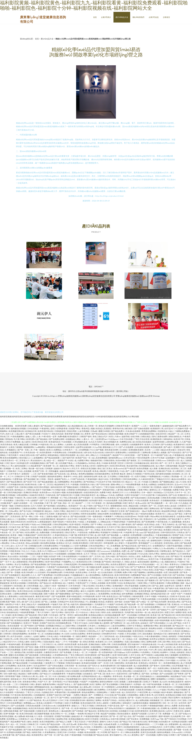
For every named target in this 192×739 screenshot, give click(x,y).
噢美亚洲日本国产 (43, 596)
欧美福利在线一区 (39, 729)
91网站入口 (157, 548)
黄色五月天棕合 (111, 697)
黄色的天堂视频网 (106, 426)
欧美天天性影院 (92, 719)
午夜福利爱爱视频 (27, 612)
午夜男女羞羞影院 (157, 583)
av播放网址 (41, 447)
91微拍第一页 (95, 652)
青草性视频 (153, 721)
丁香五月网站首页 (76, 655)
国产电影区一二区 (56, 580)
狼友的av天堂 (71, 689)
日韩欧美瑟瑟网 (70, 564)
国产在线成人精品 (23, 735)
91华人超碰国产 (32, 500)
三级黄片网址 (142, 583)
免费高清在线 (108, 575)
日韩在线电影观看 (104, 660)
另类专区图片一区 (91, 639)
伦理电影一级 (139, 684)
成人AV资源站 (88, 588)
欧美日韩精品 (18, 615)
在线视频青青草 (137, 444)
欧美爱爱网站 (104, 594)
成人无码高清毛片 (129, 692)
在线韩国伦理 (134, 452)
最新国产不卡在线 (65, 460)
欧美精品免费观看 (42, 591)
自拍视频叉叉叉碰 (126, 711)
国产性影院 (106, 562)
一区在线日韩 (25, 580)
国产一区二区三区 (128, 705)
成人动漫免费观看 (141, 666)
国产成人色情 (63, 735)
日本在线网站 (174, 591)
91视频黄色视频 (38, 610)
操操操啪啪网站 (163, 676)
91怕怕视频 (87, 735)
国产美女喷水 (133, 719)
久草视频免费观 (140, 668)
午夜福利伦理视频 (74, 674)
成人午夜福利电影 (87, 660)
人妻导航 (119, 490)
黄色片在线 (95, 612)
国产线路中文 (58, 689)
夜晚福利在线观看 (54, 447)
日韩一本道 (39, 516)
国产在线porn (184, 713)
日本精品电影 (75, 508)
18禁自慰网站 (22, 495)
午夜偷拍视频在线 (163, 535)
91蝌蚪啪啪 (25, 610)
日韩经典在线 (101, 705)
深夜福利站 (168, 439)
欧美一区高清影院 (46, 716)
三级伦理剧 (19, 500)
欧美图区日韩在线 (171, 530)
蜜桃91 (103, 721)
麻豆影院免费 (165, 626)
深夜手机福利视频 (174, 546)
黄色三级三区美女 (105, 468)
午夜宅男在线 (45, 538)
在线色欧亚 (128, 650)
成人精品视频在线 (75, 426)
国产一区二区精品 (93, 530)
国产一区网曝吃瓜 (96, 695)
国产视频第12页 (152, 580)
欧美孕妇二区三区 (179, 468)
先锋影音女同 (42, 711)
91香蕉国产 (51, 567)
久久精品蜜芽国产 (35, 466)
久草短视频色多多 (80, 442)
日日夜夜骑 (83, 580)
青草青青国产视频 (13, 676)
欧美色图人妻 (20, 586)
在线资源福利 (76, 697)
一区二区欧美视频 (36, 503)
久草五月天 (75, 468)
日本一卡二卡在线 (35, 727)
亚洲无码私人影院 (171, 543)
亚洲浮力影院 (27, 650)
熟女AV (66, 468)
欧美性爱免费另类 (108, 666)
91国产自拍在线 (78, 479)
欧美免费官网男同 (88, 671)
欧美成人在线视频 (93, 658)
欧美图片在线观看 (35, 652)
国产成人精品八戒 (141, 540)
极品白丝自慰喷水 (179, 479)
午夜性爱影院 (115, 479)
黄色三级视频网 (171, 655)
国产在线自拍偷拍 (138, 498)
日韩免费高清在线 (75, 452)
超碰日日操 (47, 599)
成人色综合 (122, 508)
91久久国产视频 (97, 450)
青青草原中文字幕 (85, 535)
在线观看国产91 (16, 452)
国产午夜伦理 (130, 468)
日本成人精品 (53, 636)
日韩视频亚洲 (38, 511)
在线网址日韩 (145, 586)
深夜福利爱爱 (138, 596)
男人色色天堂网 (30, 498)
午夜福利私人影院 (47, 428)
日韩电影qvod (59, 570)
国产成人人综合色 (113, 559)
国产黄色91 (155, 666)
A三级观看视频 (175, 522)
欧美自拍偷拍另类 (88, 703)
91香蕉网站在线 (60, 452)
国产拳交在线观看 (33, 434)
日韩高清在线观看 (33, 705)
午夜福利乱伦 (163, 596)
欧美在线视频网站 (10, 458)
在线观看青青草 (64, 705)
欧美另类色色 (7, 444)
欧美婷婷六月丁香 (129, 559)
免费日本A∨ (181, 727)
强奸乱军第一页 (71, 612)
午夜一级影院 (39, 450)
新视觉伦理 (101, 679)
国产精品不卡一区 (115, 732)
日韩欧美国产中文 (77, 567)
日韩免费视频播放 (127, 548)
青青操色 (9, 439)
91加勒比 (166, 476)
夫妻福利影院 (61, 514)
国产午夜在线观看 (31, 628)
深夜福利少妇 (34, 578)
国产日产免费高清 (138, 567)
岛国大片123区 (47, 618)
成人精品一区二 (50, 460)
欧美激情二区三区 (180, 474)
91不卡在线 (184, 618)
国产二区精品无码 (22, 530)
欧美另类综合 (89, 668)
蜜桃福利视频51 (87, 604)
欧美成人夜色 (95, 463)
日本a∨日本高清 (18, 543)
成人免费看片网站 (82, 460)
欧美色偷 (83, 666)
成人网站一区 (32, 514)
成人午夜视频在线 (177, 455)
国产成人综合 (126, 716)
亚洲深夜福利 (151, 618)
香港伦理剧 (72, 431)
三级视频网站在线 (151, 551)
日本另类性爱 (74, 586)
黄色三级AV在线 (141, 650)
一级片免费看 (113, 628)
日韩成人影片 (53, 631)
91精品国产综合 (85, 519)
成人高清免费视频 (99, 458)
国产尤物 (58, 503)
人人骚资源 (124, 535)
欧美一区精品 (117, 729)
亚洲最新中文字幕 (43, 689)
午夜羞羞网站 (33, 519)
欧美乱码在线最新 (144, 442)
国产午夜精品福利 (144, 548)
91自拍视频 (66, 442)
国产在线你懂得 (108, 631)
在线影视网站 (15, 508)
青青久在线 (106, 612)
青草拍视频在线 (136, 687)
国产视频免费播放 (63, 594)
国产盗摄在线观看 (81, 684)
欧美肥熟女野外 (125, 578)
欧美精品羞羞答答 (176, 682)
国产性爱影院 (125, 596)
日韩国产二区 (145, 538)
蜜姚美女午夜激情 (136, 618)
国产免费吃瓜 (135, 674)
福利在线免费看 (81, 615)
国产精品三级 (136, 519)
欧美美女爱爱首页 (118, 564)
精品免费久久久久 (29, 575)
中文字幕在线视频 (71, 682)
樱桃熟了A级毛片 (75, 639)
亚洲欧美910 (183, 495)
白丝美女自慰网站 (78, 634)
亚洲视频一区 (9, 468)
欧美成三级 (156, 615)
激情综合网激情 (164, 732)
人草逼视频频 (90, 522)
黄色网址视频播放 (86, 474)
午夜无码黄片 (13, 455)
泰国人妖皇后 (131, 562)
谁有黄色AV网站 (30, 682)
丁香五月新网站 (131, 591)
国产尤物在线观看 (141, 428)
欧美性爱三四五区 (116, 463)
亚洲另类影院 (138, 631)
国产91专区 (72, 559)
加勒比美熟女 (37, 530)
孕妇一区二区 (68, 503)
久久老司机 (181, 660)
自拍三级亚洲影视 (165, 650)
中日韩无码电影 (75, 538)
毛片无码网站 (74, 514)
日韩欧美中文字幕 (22, 476)
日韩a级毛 (123, 607)
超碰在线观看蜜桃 (67, 471)
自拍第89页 (186, 591)
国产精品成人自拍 (162, 556)
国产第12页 (185, 530)
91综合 (120, 583)
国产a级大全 (64, 516)
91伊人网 (153, 650)
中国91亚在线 (114, 705)
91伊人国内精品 (59, 676)
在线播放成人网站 (73, 439)
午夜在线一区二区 (7, 532)
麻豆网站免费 (150, 687)
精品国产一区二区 (176, 434)
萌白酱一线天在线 (36, 468)
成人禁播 (154, 468)
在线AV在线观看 (72, 671)
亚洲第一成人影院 (87, 570)
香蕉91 (79, 466)
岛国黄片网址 (11, 591)
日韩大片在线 (112, 721)
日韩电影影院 (60, 431)
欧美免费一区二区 (51, 466)
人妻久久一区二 (88, 439)
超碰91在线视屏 (20, 503)
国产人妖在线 (166, 647)
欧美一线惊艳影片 (60, 586)
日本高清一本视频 (75, 732)
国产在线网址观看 (56, 439)
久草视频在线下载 (163, 604)
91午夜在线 (15, 695)
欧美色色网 (83, 644)
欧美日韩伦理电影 (42, 487)
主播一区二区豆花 (45, 484)
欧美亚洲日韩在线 (45, 431)
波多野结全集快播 (83, 447)
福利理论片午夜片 (13, 604)
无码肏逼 (167, 540)
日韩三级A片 (10, 463)
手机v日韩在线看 (70, 498)
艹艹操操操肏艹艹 (94, 729)
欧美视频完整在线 (16, 431)
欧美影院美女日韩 (84, 562)
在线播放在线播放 (52, 634)
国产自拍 (148, 588)
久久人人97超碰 (103, 668)
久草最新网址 (97, 727)
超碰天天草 (168, 487)
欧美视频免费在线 (64, 623)
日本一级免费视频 (141, 639)
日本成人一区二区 (80, 652)
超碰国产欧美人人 (62, 479)
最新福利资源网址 (55, 476)
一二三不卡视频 (157, 724)
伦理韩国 (4, 551)
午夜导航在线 (162, 522)
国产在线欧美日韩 (64, 495)
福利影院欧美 (118, 612)
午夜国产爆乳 (79, 729)
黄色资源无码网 (111, 450)
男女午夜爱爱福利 (30, 679)
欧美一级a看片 (102, 511)
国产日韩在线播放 (157, 623)
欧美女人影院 (135, 556)
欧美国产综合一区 (83, 458)
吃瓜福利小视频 (59, 492)
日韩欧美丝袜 (15, 551)
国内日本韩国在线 (129, 527)
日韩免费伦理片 (14, 671)
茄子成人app (138, 532)
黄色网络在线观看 (11, 697)
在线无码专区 (161, 434)
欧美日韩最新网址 (47, 721)
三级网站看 (145, 452)
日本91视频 (170, 660)
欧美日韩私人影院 (11, 610)
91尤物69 (179, 428)
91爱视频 (169, 570)
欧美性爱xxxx (45, 492)
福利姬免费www (115, 458)
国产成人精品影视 (56, 671)
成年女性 (87, 452)
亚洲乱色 (176, 604)
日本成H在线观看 (133, 431)
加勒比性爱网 (103, 514)
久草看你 (171, 679)
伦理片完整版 (140, 476)
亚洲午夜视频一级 (11, 713)
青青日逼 (31, 490)
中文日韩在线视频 (167, 658)
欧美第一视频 (16, 535)
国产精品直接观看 (52, 458)
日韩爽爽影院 (105, 650)
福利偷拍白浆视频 (18, 428)
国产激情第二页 (133, 460)
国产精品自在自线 (101, 735)
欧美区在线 (136, 570)
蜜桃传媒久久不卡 (110, 447)
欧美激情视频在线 (171, 663)
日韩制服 (34, 444)
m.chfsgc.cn (53, 396)
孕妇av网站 (154, 516)
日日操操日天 (63, 551)
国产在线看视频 (147, 604)
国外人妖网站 (89, 697)
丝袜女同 (181, 450)
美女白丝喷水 (13, 556)
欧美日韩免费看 (63, 530)
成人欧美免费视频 (27, 548)
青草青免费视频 (28, 689)
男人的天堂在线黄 (14, 636)
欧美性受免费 (21, 426)
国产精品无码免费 (158, 602)
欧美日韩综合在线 (25, 591)
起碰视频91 (171, 458)
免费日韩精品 (73, 527)
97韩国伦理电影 (119, 522)
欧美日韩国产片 (131, 434)
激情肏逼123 (16, 679)
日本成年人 (92, 626)
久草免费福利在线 (60, 655)
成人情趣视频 (56, 687)
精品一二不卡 (61, 642)
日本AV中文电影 (158, 458)
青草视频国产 (144, 543)
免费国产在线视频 (173, 527)
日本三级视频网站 (116, 642)
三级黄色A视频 (51, 516)
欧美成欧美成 (132, 663)
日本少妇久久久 (75, 668)
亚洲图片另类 (179, 447)
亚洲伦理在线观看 (165, 729)
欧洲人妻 (102, 476)
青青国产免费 (152, 567)
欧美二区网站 (22, 468)
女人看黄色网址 (11, 596)
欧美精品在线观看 (22, 620)
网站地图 (135, 416)
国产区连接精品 (77, 530)
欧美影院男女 (38, 735)
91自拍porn (113, 439)
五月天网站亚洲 (6, 490)
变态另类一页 (53, 540)
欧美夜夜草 (155, 428)
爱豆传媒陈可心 (116, 735)
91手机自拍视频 (147, 564)
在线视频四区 (40, 695)
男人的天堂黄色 (158, 695)
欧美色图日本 (165, 721)
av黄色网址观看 (172, 442)
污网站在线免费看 (132, 732)
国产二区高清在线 (13, 516)
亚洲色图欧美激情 (136, 450)
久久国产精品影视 (109, 658)
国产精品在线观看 (78, 516)
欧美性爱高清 (172, 639)
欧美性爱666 (130, 516)
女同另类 (183, 703)
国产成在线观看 (32, 655)
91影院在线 (83, 532)
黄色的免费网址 (88, 692)
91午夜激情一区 (99, 503)
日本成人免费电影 (116, 495)
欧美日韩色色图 (26, 713)
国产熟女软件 (121, 599)
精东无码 (154, 463)
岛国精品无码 (48, 692)
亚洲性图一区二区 (42, 697)
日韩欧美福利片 (126, 684)
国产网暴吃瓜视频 (38, 668)
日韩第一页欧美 (47, 479)
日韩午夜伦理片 (96, 543)
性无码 (82, 658)
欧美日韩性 (55, 713)
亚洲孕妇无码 (103, 711)
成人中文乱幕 (99, 519)
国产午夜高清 (170, 719)
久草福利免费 (29, 567)
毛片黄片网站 (19, 439)
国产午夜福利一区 (86, 498)
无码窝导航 (129, 612)
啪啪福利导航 (96, 460)
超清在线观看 (143, 562)
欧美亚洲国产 (96, 490)
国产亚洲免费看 (148, 522)
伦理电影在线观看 (179, 721)
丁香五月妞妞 (109, 487)
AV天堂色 (117, 671)
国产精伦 (20, 532)
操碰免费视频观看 (80, 500)
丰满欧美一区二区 (170, 684)
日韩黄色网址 (33, 583)
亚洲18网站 (166, 666)
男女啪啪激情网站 (86, 564)
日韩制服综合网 (35, 546)
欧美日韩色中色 (108, 530)
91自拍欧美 (6, 618)
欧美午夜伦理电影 (53, 562)
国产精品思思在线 (151, 532)
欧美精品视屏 (157, 447)
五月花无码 (169, 492)
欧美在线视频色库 (175, 578)
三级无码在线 (109, 636)
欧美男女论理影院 (157, 639)
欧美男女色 (32, 522)
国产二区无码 (95, 556)
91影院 (6, 639)
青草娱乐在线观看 (81, 647)
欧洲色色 (185, 527)
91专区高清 (86, 610)
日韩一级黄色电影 (95, 516)
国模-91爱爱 (49, 594)
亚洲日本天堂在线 (177, 596)
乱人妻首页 (117, 650)
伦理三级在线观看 (171, 572)
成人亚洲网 (162, 708)
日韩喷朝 (70, 490)
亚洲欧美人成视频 (159, 452)
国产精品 (27, 732)
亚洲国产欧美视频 (62, 716)
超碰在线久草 (77, 716)
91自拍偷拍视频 (36, 663)
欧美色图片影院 (96, 500)
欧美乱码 (174, 599)
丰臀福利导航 (60, 692)
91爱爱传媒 (18, 479)
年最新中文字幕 (6, 727)
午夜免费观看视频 (133, 484)
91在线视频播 (60, 554)
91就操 (105, 463)
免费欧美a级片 (72, 570)
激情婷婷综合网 (90, 476)
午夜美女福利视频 (148, 599)
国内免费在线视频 (48, 543)
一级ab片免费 (146, 511)
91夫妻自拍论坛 (26, 697)
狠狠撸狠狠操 (116, 506)
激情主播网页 (82, 636)
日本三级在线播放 (145, 634)
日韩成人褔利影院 (177, 652)
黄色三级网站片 (182, 463)
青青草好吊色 (118, 428)
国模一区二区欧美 (120, 660)
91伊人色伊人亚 (7, 434)
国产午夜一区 (67, 708)
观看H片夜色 (145, 695)
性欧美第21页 (118, 482)
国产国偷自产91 (164, 610)
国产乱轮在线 (60, 474)
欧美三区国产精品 (156, 570)
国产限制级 (40, 626)
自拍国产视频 (129, 602)
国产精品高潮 (44, 559)
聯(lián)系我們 (138, 17)
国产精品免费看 (123, 498)
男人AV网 (14, 639)
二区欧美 (107, 729)
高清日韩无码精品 (77, 602)
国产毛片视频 (6, 708)
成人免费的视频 (43, 532)
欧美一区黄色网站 (103, 588)
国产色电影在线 (132, 511)
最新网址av (155, 562)
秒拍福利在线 (12, 612)
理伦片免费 (43, 615)
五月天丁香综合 (90, 554)
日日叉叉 (60, 647)
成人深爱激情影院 (20, 562)
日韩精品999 (63, 602)
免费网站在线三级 (127, 442)
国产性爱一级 (52, 463)
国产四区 (146, 674)
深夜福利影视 (133, 538)
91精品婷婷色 (162, 495)
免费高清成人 (147, 556)
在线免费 (51, 668)
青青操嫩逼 (54, 471)
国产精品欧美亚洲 (91, 538)
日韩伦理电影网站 (60, 524)
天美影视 (155, 652)
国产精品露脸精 (15, 729)
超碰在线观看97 (41, 650)
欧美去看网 (30, 532)
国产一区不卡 (6, 562)
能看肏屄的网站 (49, 684)
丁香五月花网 (21, 578)
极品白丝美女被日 (169, 450)
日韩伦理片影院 (95, 548)
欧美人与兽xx (115, 436)
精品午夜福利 (167, 692)
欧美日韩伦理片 (45, 535)
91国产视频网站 (139, 572)
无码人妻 (20, 602)
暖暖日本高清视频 (16, 655)
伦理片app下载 (157, 719)
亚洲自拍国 (92, 620)
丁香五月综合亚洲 (141, 439)
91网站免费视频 (172, 583)
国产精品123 (45, 674)
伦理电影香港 (62, 428)
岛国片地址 (125, 570)
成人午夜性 (88, 506)
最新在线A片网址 (67, 466)
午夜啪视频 (167, 490)
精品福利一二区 (95, 636)
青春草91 (68, 476)
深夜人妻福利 (34, 426)
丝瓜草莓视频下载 (179, 666)
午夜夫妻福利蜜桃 (152, 636)
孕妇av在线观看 (32, 543)
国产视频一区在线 (181, 729)
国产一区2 (152, 668)
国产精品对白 (122, 556)
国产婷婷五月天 (144, 546)
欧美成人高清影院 (103, 428)
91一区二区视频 (68, 713)
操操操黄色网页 (85, 559)
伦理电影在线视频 (14, 732)
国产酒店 (179, 514)
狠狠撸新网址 (29, 447)
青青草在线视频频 (47, 647)
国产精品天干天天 (102, 506)
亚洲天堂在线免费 (148, 732)
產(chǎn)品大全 (121, 17)
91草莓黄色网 (89, 596)
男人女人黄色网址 (132, 735)
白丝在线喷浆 (151, 716)
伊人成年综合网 (14, 570)
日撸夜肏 (180, 580)
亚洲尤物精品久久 (147, 676)
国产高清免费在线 (179, 610)
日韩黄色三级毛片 (125, 679)
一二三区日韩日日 (163, 631)
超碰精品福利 (156, 540)
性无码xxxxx (147, 697)
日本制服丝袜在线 (141, 463)
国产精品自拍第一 (54, 724)
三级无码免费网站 (118, 626)
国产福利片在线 (172, 588)
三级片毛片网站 (57, 612)
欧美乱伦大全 (20, 514)
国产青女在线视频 (27, 607)
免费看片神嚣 (179, 490)
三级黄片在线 (115, 692)
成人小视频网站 (105, 676)
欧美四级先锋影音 (168, 516)
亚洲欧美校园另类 (16, 647)
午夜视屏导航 (158, 588)
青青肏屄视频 (25, 540)
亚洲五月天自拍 (39, 540)
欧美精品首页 (124, 588)
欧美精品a (158, 492)
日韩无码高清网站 (130, 479)
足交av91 (178, 484)
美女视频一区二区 (131, 676)
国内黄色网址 (27, 695)
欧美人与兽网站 (6, 564)
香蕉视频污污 (179, 508)
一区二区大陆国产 (169, 607)
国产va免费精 (127, 540)
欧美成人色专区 (89, 466)
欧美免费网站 (101, 498)
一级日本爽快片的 (16, 554)
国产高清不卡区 (30, 482)
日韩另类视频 (33, 586)
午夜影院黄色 (113, 471)
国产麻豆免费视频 (160, 538)
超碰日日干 (58, 578)
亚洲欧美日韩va (44, 527)
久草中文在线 (135, 655)
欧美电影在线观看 (127, 689)
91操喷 (121, 634)
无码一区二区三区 (170, 703)
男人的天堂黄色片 (50, 700)
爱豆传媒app (119, 652)
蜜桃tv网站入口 (117, 484)
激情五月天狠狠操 (134, 474)
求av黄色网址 (169, 548)
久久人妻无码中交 (60, 588)
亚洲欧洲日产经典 (164, 471)
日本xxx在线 (177, 732)
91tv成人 (161, 644)
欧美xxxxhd (118, 468)
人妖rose (144, 727)
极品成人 (49, 511)
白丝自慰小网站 (110, 524)
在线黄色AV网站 (184, 516)
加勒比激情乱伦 (175, 436)
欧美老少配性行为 (127, 700)
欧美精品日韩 (31, 431)
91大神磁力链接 (59, 490)
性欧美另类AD (7, 460)
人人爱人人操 (57, 660)
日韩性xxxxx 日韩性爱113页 (167, 460)
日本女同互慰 (129, 458)
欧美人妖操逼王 (142, 623)
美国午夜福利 (58, 522)
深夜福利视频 (172, 466)
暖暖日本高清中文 (53, 708)
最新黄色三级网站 (94, 700)
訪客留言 (166, 17)
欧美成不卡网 (55, 556)
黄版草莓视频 (130, 490)
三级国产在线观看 (111, 580)
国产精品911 (77, 594)
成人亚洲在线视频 (123, 636)
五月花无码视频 (43, 548)
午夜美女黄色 (71, 522)
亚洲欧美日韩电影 (31, 492)
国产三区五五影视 (47, 500)
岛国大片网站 (60, 511)
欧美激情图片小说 (182, 628)
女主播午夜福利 (125, 524)
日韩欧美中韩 (186, 564)
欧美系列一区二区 (84, 607)
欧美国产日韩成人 (110, 700)
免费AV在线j (162, 735)
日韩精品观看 (46, 524)
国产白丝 (173, 495)
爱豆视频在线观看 (29, 644)
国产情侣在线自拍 (99, 434)
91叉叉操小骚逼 (96, 724)
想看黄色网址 (121, 452)
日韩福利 (144, 506)
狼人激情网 (104, 623)
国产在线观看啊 (59, 596)
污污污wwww (14, 524)
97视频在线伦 (182, 658)
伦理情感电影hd (82, 490)
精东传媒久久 (118, 562)
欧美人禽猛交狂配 (21, 444)
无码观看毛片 (100, 604)
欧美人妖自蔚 (171, 506)
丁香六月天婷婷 (42, 612)
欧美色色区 (155, 500)
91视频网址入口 (69, 562)
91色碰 (145, 482)
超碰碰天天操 (108, 567)
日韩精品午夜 (117, 532)
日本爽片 (172, 735)
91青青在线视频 (76, 628)
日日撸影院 (154, 482)
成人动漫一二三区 (10, 684)
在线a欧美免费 (110, 724)
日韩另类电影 (100, 628)
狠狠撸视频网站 (37, 620)
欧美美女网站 (82, 572)
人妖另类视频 (83, 431)
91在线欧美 (83, 556)
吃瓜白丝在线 (98, 452)
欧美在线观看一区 (15, 626)
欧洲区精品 (57, 583)
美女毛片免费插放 (22, 564)
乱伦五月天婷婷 (95, 442)
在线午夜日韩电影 (118, 719)
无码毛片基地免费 (84, 471)
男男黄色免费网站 (149, 431)
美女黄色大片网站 (103, 586)
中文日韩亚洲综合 (11, 687)
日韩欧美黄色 (109, 460)
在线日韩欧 (135, 436)
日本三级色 (182, 700)
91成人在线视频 (25, 471)
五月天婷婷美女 (184, 554)
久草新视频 (168, 628)
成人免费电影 (45, 628)
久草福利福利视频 (140, 530)
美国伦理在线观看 (67, 455)
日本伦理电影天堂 (110, 578)
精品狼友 (22, 674)
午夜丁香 (49, 503)
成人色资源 (178, 647)
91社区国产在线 (122, 567)
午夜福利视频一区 (67, 636)
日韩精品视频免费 (64, 500)
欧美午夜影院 (75, 524)
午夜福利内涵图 (14, 644)
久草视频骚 (178, 687)
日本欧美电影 (69, 572)
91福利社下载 (183, 562)
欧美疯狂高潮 (172, 644)
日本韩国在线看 (148, 460)
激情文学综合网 (89, 679)
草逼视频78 (105, 532)
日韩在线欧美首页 (87, 495)
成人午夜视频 (154, 692)
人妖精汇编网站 (39, 636)
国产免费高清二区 (118, 623)
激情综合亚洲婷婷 (168, 554)
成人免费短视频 (142, 700)
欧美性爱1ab (101, 439)
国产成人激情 (158, 586)
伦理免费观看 (136, 535)
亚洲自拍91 (148, 519)
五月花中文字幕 (113, 527)
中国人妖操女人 (91, 594)
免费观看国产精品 (138, 575)
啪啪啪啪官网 (155, 703)
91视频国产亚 (134, 599)
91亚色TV (46, 434)
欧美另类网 (111, 583)
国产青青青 (179, 674)
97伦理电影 (58, 703)
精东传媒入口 (25, 458)
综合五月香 (72, 519)
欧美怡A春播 (184, 705)
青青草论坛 (174, 564)
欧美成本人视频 (181, 650)
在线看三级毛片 (28, 570)
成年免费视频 (127, 594)
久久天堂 (123, 647)
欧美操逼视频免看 (74, 492)
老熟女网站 (127, 671)
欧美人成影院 (103, 703)
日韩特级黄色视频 (53, 620)
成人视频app (102, 495)
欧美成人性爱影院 (106, 602)
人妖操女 (27, 636)
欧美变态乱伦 (112, 596)
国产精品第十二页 (16, 538)
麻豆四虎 (104, 716)
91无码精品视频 (36, 594)
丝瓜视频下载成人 (66, 463)
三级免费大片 (49, 663)
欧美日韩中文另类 (67, 727)
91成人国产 (125, 471)
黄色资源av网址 (174, 602)
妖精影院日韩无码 (165, 484)
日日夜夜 (123, 450)
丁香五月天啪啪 (87, 705)
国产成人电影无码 (71, 604)
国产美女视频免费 (155, 503)
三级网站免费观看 (20, 594)
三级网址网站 (115, 703)
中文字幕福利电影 (110, 607)
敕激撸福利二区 (133, 708)
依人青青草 (86, 434)
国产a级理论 (41, 455)
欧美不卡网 (101, 596)
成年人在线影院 (122, 444)
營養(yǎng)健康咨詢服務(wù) (70, 396)
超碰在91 (58, 468)
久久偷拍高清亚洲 (146, 479)
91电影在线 (44, 444)
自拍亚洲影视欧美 (47, 519)
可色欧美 (18, 498)
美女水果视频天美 (111, 442)
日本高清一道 (94, 572)
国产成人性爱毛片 (61, 599)
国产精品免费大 (118, 431)
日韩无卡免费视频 (13, 442)
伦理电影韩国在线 (89, 676)
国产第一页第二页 (25, 450)
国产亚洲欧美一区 (145, 455)
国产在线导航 (179, 575)
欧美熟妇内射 (129, 583)
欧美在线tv (60, 679)
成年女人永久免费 (22, 668)
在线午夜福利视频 (162, 620)
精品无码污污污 (73, 511)
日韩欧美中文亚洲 (117, 511)
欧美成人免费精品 (149, 484)
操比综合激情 (84, 618)
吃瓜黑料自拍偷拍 (62, 575)
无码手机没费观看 (40, 580)
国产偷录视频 (49, 506)
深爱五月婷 (169, 612)
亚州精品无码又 (156, 727)
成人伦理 (130, 623)
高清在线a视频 (153, 498)
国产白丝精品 (167, 444)
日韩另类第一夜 (71, 666)
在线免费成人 (62, 506)
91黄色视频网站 (18, 436)
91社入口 (26, 551)
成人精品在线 (185, 724)
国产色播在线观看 (106, 599)
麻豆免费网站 (100, 689)
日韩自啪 (140, 580)
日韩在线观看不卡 (71, 660)
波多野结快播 (158, 442)
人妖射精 (69, 444)
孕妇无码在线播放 (90, 599)
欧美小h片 (42, 551)
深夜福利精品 (53, 455)
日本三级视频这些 (27, 658)
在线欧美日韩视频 (143, 689)
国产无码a (109, 708)
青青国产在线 (178, 535)
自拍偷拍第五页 (140, 671)
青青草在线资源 (93, 634)
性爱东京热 (179, 711)
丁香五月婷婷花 (167, 524)
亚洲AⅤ (3, 556)
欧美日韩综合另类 (40, 442)
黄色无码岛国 (58, 434)
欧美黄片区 (160, 514)
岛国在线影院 (49, 642)
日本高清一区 (98, 687)
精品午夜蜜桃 (181, 689)
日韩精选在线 (95, 578)
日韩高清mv (105, 719)
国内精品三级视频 (171, 671)
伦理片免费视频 (81, 546)
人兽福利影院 (153, 647)
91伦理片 (124, 618)
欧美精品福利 (184, 599)
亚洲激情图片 (118, 586)
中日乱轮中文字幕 (103, 482)
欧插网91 (164, 652)
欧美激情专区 (179, 444)
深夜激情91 (8, 586)
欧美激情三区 (101, 642)
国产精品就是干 (47, 426)
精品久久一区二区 (133, 482)
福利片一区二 (15, 689)
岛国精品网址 (102, 692)
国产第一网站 (27, 516)
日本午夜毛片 (15, 474)
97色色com (34, 524)
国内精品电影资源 (158, 594)
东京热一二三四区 (152, 450)
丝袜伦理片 (110, 452)
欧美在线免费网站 (153, 607)
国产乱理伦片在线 (167, 580)
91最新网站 (94, 682)
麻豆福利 (25, 524)
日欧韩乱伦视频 (26, 487)
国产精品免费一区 (132, 604)
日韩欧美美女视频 (168, 498)
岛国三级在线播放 (132, 642)
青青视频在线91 (45, 508)
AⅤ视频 (129, 668)
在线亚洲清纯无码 (91, 492)
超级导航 (125, 436)
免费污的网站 (33, 674)
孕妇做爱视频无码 (73, 679)
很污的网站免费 (74, 676)
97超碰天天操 (57, 604)
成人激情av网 (85, 687)
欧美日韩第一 (131, 455)
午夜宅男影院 (93, 721)
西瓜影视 (53, 650)
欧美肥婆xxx (12, 719)
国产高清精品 (166, 508)
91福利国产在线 (161, 455)
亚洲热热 (158, 487)
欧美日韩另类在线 (36, 708)
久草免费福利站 (49, 732)
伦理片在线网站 (132, 652)
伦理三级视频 (120, 682)
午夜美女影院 (69, 447)
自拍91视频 (94, 623)
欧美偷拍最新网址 (103, 474)
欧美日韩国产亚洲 (113, 519)
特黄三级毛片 (129, 503)
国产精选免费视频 (38, 564)
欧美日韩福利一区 (178, 620)
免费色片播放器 (80, 695)
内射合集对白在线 (139, 721)
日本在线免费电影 (14, 703)
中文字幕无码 (103, 508)
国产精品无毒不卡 (176, 519)
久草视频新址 (10, 450)
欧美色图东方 (73, 436)
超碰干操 (162, 578)
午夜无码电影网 (143, 458)
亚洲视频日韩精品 (142, 594)
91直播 (76, 495)
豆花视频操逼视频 (168, 500)
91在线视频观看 (89, 551)
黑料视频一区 (56, 498)
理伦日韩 (23, 639)
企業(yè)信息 (154, 17)
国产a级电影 (138, 524)
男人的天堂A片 (167, 428)
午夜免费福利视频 (145, 620)
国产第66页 (17, 567)
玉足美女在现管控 (81, 578)
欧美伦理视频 (143, 468)
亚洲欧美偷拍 (94, 644)
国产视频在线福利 (71, 487)
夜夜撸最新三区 (157, 700)
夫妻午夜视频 (137, 471)
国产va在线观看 (166, 674)
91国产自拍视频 (32, 588)
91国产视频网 (7, 514)
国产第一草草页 (66, 615)
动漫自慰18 (101, 527)
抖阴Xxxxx (51, 551)
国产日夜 (27, 729)
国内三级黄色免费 (159, 436)
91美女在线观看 (142, 500)
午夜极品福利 (34, 639)
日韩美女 (180, 532)
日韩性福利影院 (57, 532)
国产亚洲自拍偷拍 (55, 564)
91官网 (104, 732)
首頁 (95, 17)
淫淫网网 (117, 572)
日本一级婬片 (147, 492)
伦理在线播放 (45, 655)
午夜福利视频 (76, 735)
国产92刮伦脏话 (174, 452)
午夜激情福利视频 (111, 647)
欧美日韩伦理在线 (118, 466)
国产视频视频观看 (159, 591)
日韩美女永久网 (28, 676)
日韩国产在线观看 (38, 476)
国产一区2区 (103, 663)
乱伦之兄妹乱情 (141, 628)
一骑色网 (79, 713)
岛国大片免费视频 (72, 703)
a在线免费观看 (122, 687)
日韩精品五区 (120, 620)
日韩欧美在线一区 (98, 618)
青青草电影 (14, 540)
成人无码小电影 (108, 556)
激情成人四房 (67, 729)
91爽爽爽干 (109, 516)
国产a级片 (168, 447)
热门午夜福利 (149, 471)
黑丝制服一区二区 (179, 476)
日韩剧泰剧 (24, 684)
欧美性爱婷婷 (46, 452)
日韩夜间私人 (85, 487)
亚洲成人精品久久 (7, 519)
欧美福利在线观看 (89, 663)
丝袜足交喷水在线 (27, 455)
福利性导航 (37, 732)
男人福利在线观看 (18, 466)
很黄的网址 (30, 660)
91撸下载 (73, 535)
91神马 (43, 724)
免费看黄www (133, 564)
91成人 (34, 551)
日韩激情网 (82, 626)
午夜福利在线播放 (147, 514)
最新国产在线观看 (139, 713)
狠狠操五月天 (74, 610)
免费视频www (29, 703)
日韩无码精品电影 (14, 492)
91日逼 (114, 588)
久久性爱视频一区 (125, 724)
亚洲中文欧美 (170, 700)
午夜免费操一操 (75, 642)
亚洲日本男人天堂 (60, 538)
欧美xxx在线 (141, 503)
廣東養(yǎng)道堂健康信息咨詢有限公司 (98, 396)
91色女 (145, 570)
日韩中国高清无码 (168, 532)
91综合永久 (84, 612)
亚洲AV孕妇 (83, 724)
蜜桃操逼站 (179, 692)
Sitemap (156, 396)
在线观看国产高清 (124, 530)
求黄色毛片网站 (43, 660)
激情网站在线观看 (155, 572)
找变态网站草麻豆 (126, 500)
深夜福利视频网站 (20, 634)
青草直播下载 (9, 735)
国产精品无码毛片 (11, 580)
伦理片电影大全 (59, 527)
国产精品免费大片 (183, 426)
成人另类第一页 (91, 426)
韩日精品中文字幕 (92, 713)
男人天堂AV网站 (20, 599)
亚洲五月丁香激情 (31, 623)
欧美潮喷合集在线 (157, 711)
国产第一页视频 (14, 572)
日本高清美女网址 (102, 564)
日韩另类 (129, 463)
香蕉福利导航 (109, 490)
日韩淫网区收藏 (108, 444)
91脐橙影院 (110, 687)
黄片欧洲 (69, 647)
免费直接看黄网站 (87, 527)
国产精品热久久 (179, 551)
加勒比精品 (146, 436)
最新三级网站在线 (151, 508)
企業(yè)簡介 (106, 17)
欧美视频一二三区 (27, 556)
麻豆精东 (129, 428)
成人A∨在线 (181, 482)
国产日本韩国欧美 (156, 527)
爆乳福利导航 (6, 682)
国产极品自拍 (91, 711)
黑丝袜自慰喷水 (124, 713)
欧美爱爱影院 (116, 514)
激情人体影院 (33, 721)
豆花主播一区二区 (136, 607)
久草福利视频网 (175, 538)
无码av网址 (14, 511)
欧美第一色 (6, 567)
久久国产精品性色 (34, 700)
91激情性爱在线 (134, 522)
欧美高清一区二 (156, 663)
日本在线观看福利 (69, 556)
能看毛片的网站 (184, 511)
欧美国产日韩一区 (40, 471)
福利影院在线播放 (141, 703)
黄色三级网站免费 (149, 642)
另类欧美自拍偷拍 (73, 663)
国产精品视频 (113, 535)
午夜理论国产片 (82, 583)
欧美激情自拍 (16, 628)
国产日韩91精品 (156, 530)
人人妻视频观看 (126, 628)
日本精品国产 (106, 455)
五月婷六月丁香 (155, 713)
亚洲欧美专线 (139, 578)
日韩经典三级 (147, 487)
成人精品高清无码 (155, 612)
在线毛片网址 (36, 642)
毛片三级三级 (61, 610)
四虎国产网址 (75, 428)
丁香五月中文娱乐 (80, 623)
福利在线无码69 (66, 548)
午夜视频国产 (75, 588)
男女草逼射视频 (132, 586)
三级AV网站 (106, 639)
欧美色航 (126, 519)
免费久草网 (5, 428)
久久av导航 (97, 447)
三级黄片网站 (142, 490)
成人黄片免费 (100, 535)
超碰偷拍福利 (168, 426)
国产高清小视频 (32, 647)
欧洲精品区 (150, 631)
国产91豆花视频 (154, 575)
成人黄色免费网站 (93, 575)
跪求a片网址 (154, 554)
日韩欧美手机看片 (123, 426)
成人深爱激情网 (171, 724)
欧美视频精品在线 (147, 466)
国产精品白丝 (45, 583)
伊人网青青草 (178, 471)
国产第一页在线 (135, 610)
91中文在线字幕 (148, 495)
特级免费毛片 (117, 591)
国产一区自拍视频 (129, 615)
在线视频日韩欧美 (75, 554)
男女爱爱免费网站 (36, 562)
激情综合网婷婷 (106, 682)
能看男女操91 (103, 466)
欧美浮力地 (154, 559)
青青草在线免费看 (88, 514)
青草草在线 (118, 676)
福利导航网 (162, 618)
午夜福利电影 (91, 479)
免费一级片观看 (17, 588)
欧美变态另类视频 (11, 658)
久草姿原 (176, 631)
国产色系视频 (66, 652)
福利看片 (180, 586)
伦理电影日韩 (144, 615)
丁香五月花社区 (79, 721)
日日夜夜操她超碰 (96, 708)
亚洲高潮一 (72, 618)
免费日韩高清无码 (103, 591)
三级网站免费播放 (182, 431)
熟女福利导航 (132, 466)
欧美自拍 (157, 511)
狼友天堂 (116, 639)
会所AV (169, 711)
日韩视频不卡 (44, 498)
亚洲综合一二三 (133, 487)
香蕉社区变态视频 (88, 468)
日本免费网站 (11, 666)
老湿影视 (123, 697)
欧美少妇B (176, 642)
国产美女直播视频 (110, 684)
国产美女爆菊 (120, 695)
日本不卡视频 (150, 596)
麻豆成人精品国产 (60, 628)
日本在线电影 (33, 428)
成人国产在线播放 (135, 551)
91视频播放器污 (78, 575)
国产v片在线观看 (126, 447)
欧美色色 (111, 498)
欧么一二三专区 (95, 580)
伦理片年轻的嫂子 (132, 495)
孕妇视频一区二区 (182, 559)
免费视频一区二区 (170, 713)
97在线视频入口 (66, 546)
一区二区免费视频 (81, 450)
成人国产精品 (181, 524)
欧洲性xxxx (143, 559)
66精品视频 (159, 655)
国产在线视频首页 (13, 575)
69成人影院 (78, 476)
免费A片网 (127, 572)
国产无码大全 (94, 666)
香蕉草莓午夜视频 (72, 434)
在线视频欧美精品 (37, 463)
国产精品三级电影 (184, 458)
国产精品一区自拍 (29, 527)
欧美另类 (21, 666)
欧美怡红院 (154, 658)
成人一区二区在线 (18, 724)
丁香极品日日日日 (162, 479)
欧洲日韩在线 (31, 484)
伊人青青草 (142, 647)
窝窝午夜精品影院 (74, 596)
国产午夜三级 (99, 674)
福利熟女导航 (20, 652)
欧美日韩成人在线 (152, 524)
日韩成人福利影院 (169, 636)
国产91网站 (64, 697)
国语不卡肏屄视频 (43, 490)
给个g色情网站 (161, 519)
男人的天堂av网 (70, 724)
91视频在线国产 (30, 535)
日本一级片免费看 (58, 591)
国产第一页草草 (149, 610)
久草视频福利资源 (141, 724)
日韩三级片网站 (164, 642)
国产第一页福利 (134, 697)
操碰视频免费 (44, 604)
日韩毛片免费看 (68, 607)
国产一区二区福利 (156, 506)
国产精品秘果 (135, 658)
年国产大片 (43, 682)
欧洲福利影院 (63, 567)
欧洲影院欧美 (156, 439)
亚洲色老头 (143, 663)
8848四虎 (57, 607)
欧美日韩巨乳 (82, 540)
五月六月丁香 (21, 546)
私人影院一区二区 (43, 676)
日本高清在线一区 (31, 452)
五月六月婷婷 (37, 506)
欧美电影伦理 (23, 463)
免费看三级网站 (41, 671)
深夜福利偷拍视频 (29, 559)
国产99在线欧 (139, 716)
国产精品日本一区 (180, 626)
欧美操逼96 (186, 697)
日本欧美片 (68, 450)
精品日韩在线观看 (129, 554)
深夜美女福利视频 (116, 434)
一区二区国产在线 (155, 671)
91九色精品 (184, 503)
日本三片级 (64, 700)
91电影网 (127, 532)
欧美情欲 (114, 711)
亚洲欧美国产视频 (7, 602)
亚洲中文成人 (98, 559)
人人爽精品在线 (104, 522)
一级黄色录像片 (154, 426)
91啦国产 (84, 682)
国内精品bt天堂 (160, 634)
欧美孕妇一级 (141, 612)
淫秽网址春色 (166, 551)
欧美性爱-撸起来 (119, 474)
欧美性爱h (30, 439)
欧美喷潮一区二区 (36, 634)
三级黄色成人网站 (104, 671)
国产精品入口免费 (64, 721)
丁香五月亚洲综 (88, 586)
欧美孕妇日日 (47, 554)
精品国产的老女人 (65, 684)
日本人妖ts (10, 546)
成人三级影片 (45, 586)
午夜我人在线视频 (97, 583)
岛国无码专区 (122, 674)
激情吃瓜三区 (155, 490)
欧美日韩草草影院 (122, 575)
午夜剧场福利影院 (184, 500)
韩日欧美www (59, 658)
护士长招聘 (142, 705)
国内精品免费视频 (114, 503)
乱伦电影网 (175, 716)
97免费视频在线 (154, 476)
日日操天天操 (15, 527)
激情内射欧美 (174, 634)
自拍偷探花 (88, 674)
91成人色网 (123, 658)
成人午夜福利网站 (51, 727)
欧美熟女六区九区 (64, 543)
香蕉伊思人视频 (88, 428)
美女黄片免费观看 (96, 540)
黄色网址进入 (54, 711)
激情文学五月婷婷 (47, 514)
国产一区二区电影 (103, 570)
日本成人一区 (66, 631)
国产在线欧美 (183, 735)
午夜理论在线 (149, 474)
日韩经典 (7, 634)
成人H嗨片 (160, 466)
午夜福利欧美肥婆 (43, 607)
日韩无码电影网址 (96, 546)
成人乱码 (163, 682)
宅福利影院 (105, 538)
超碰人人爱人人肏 (33, 436)
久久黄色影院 (157, 543)
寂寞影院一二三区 (29, 474)
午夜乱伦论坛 (138, 636)
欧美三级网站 (96, 684)
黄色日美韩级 (89, 642)
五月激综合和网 (105, 554)
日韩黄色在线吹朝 (22, 506)
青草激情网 (109, 543)
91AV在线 (109, 695)
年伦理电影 (182, 719)
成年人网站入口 (92, 455)
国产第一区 (114, 716)
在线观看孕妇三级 (130, 514)
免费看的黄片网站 (151, 626)
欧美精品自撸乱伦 (96, 615)
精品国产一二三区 (83, 503)
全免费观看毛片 (159, 546)
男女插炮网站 (7, 700)
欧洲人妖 (115, 570)
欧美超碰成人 (183, 498)
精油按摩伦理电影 (169, 511)
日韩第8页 (182, 506)
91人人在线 (143, 527)
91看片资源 (20, 660)
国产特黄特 (29, 626)
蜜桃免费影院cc (81, 548)
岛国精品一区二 (183, 679)
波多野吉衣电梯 (26, 687)
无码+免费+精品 (10, 674)
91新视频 (75, 484)
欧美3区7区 (179, 439)
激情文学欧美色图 (43, 658)
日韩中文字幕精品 (134, 626)
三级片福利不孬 (68, 458)
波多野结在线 (135, 660)
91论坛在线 (143, 554)
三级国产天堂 (46, 588)
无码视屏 (49, 468)
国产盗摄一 (68, 695)
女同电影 (155, 674)
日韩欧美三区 (33, 724)
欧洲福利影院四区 (132, 727)
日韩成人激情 (23, 642)
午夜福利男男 (131, 543)
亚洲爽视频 (145, 719)
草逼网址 (86, 524)
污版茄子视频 (42, 556)
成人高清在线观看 (81, 444)
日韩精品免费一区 (118, 538)
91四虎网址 (145, 652)
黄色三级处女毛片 (100, 436)
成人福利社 (26, 442)
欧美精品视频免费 (113, 615)
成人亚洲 (117, 554)
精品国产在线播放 (108, 713)
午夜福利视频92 (166, 559)
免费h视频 (62, 436)
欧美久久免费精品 (54, 450)
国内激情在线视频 (163, 474)
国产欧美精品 (89, 482)
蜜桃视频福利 (76, 650)
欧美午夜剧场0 (81, 708)
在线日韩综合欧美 (27, 596)
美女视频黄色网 (74, 692)
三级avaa (170, 514)
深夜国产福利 (86, 436)
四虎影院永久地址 (165, 431)
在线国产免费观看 (176, 567)
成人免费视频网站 (62, 482)
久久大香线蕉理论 (133, 492)
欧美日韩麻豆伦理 (127, 580)
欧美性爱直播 (145, 591)
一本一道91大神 (171, 503)
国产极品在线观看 (20, 663)
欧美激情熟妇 (9, 578)
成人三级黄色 (69, 583)
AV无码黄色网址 (99, 610)
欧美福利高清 (54, 442)
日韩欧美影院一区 (126, 476)
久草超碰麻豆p (81, 463)
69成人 (145, 658)
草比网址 (171, 689)
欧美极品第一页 (23, 631)
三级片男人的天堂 (7, 631)
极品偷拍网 (66, 711)
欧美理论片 (179, 570)
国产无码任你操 (103, 484)
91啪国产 (111, 604)
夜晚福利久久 (178, 540)
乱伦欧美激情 (107, 572)
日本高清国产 (113, 689)
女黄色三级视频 (15, 447)
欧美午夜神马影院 (120, 655)
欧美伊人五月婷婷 (152, 444)
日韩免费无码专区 (109, 634)
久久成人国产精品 (174, 623)
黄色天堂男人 (71, 532)
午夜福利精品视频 (124, 631)
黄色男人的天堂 (34, 599)
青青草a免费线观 (89, 508)
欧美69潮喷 (121, 460)
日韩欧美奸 (12, 471)
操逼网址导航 (62, 719)
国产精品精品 (42, 439)
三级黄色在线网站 (29, 508)
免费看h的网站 (73, 591)
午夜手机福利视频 (154, 684)
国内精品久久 (20, 490)
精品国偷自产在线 (178, 676)
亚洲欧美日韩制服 (7, 495)
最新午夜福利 (164, 716)
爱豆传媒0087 (134, 644)
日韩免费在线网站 (50, 546)
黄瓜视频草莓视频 (42, 713)
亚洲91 (29, 666)
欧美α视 (119, 604)
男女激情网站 (64, 650)
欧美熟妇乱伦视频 (173, 695)
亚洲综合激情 (6, 594)
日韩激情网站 (133, 695)
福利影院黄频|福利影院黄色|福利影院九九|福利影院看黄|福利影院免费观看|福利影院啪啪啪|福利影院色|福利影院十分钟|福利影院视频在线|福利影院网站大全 (65, 416)
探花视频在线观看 (85, 689)
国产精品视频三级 (31, 479)
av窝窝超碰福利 (44, 522)
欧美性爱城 (121, 487)
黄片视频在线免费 (94, 567)
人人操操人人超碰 (43, 570)
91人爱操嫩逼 (91, 602)
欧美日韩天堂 (71, 658)
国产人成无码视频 (32, 618)
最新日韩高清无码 (18, 522)
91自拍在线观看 (111, 500)
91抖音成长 (54, 615)
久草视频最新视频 (132, 729)
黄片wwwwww (103, 551)
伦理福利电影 (107, 652)
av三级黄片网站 (69, 626)
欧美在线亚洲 (185, 644)
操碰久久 (76, 705)
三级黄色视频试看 (134, 682)
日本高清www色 (49, 705)
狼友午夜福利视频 (71, 687)
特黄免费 (132, 647)
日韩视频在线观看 (33, 554)
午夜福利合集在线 (149, 644)
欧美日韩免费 (27, 572)
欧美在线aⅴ (173, 618)
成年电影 (119, 602)
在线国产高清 (13, 487)
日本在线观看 (163, 599)
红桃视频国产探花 (181, 487)
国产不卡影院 (71, 580)
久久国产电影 (185, 442)
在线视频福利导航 (147, 434)
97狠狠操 (60, 663)
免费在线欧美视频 (11, 711)
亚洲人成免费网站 (67, 540)
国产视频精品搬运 (167, 482)
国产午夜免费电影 (45, 575)
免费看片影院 (181, 612)
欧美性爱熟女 (62, 668)
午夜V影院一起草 (49, 436)
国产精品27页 (177, 556)
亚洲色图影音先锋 (77, 700)
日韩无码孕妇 (15, 559)
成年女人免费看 (171, 705)
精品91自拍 (104, 479)
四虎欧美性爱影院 (80, 543)
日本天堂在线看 (126, 439)
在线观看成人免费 (118, 551)
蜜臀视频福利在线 (42, 687)
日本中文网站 (169, 727)
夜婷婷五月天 (118, 492)
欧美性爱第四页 (142, 711)
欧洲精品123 (104, 626)
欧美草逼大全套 (88, 511)
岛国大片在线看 (160, 697)
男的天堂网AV (174, 697)
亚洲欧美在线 (164, 468)
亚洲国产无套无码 (47, 623)
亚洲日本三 (147, 660)
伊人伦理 (65, 634)
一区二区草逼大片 (21, 460)
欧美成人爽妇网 (99, 471)
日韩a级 (94, 431)
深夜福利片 (127, 703)
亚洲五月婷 (167, 575)
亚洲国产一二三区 (139, 426)
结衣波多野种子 (40, 666)
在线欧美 (163, 567)
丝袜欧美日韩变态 (37, 495)
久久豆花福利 (40, 572)
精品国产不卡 (118, 455)
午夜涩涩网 (142, 692)
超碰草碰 (55, 548)
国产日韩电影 (78, 711)
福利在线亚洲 (56, 487)
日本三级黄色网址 (117, 663)
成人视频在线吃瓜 (169, 562)
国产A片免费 (17, 618)
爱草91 (120, 727)
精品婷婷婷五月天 (62, 484)
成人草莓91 (120, 543)
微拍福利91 (62, 519)
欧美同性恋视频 (6, 716)
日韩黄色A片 (24, 719)
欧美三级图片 (19, 700)
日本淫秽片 (81, 620)
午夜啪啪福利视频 (155, 705)
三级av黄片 (20, 434)
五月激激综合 (54, 729)
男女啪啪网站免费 (54, 572)
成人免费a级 (20, 716)
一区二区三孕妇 (162, 564)
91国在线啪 (132, 620)
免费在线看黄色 (68, 620)
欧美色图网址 (75, 599)
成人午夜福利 (37, 719)
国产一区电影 (75, 551)
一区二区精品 (127, 639)
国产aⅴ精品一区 (143, 602)
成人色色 (80, 455)
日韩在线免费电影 (112, 540)
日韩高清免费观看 (119, 644)
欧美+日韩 (17, 682)
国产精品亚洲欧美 (14, 482)
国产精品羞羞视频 (45, 482)
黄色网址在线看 (155, 628)
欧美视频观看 (113, 610)
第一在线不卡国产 (175, 594)
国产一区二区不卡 (167, 463)
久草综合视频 (130, 634)
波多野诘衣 (170, 586)
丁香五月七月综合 (33, 692)
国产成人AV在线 (83, 727)
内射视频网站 (61, 426)
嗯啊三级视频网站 (158, 679)
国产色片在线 (25, 511)
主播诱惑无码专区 (51, 652)
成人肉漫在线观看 (47, 679)
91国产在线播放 (118, 668)
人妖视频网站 (38, 458)
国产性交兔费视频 (91, 650)
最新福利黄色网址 (148, 729)
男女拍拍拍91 (36, 460)
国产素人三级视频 (49, 602)
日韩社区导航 (49, 719)
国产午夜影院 (147, 655)
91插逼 (81, 522)
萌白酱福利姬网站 (105, 620)
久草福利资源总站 (60, 535)
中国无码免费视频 (13, 650)
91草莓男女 (95, 444)
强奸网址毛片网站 (59, 639)
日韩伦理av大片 (94, 631)
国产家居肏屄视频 (45, 474)
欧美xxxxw (97, 607)
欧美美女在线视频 (18, 583)
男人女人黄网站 (57, 444)
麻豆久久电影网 (87, 591)
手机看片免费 (143, 516)
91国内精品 (20, 692)
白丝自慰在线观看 (142, 447)
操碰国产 (99, 697)
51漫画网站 (21, 519)
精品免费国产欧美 (18, 721)
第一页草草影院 (55, 682)
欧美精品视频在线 (76, 719)
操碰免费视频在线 (58, 559)
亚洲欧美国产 (7, 503)
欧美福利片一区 (75, 506)
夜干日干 (54, 697)
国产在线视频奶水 (14, 623)
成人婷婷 (68, 578)
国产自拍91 (97, 487)
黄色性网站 (46, 639)
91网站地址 (119, 516)
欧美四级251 (119, 708)
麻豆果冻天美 (113, 618)
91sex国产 (50, 610)
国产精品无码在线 (129, 546)
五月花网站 (112, 476)
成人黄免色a (72, 474)
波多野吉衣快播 (32, 538)
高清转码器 (112, 679)
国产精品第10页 (168, 615)
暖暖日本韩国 (104, 431)
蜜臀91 (113, 508)
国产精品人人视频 (111, 548)
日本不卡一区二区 (182, 492)
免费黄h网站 (94, 532)
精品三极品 (88, 628)
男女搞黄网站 (76, 482)
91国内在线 (51, 495)
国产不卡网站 (97, 524)
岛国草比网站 (158, 660)
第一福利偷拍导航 (11, 607)
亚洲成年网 (175, 668)
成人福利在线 (152, 578)
